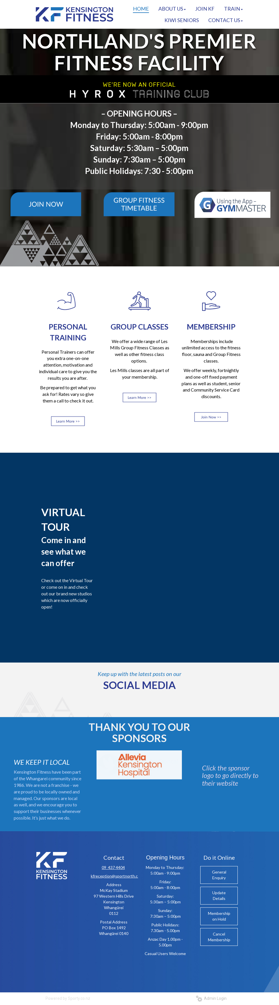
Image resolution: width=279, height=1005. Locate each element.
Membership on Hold (219, 916)
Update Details (219, 895)
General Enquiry (219, 875)
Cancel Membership (219, 937)
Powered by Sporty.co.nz (68, 998)
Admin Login (211, 998)
